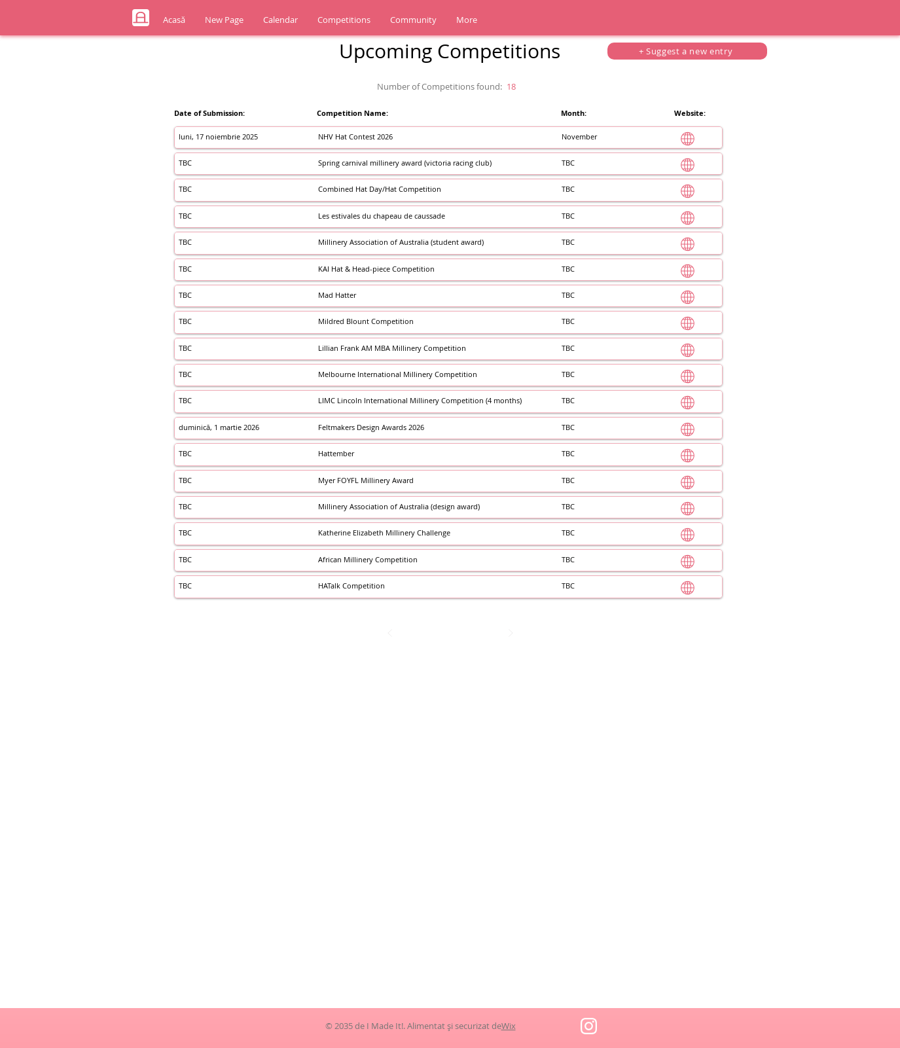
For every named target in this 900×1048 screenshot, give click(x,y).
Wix (508, 1026)
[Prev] (390, 633)
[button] (280, 20)
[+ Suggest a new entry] (687, 51)
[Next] (510, 633)
